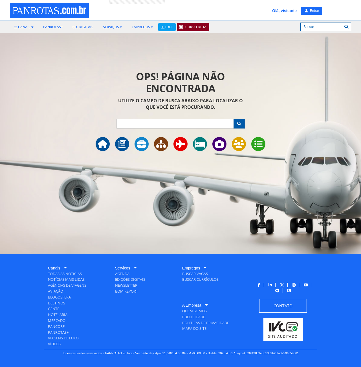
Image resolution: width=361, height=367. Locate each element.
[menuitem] (24, 27)
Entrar (312, 11)
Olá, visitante (284, 10)
